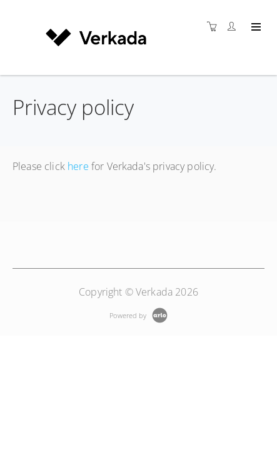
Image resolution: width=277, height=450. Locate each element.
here (78, 166)
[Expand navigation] (254, 27)
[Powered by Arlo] (138, 314)
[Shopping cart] (215, 26)
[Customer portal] (234, 27)
